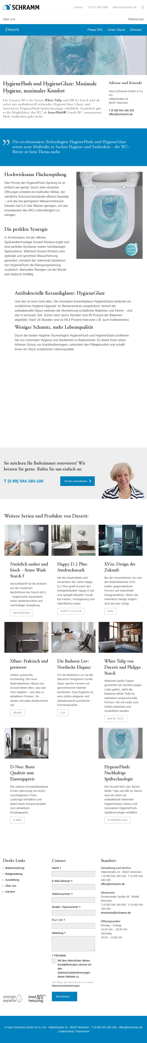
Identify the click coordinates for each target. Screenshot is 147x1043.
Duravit (12, 30)
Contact (78, 7)
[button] (142, 7)
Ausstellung (12, 879)
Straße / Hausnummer (66, 907)
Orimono (136, 29)
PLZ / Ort (58, 920)
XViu (110, 611)
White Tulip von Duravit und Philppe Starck (122, 667)
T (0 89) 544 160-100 (121, 110)
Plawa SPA (95, 29)
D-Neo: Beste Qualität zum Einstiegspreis (22, 773)
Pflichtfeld (59, 956)
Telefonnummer (62, 894)
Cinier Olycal (116, 29)
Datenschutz (66, 1031)
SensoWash (21, 613)
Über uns (9, 19)
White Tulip (53, 100)
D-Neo (17, 820)
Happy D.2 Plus (71, 611)
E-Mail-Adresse (62, 881)
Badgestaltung (14, 873)
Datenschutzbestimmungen (66, 985)
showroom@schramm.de (116, 912)
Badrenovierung (14, 867)
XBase (17, 712)
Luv (62, 712)
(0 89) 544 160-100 (25, 481)
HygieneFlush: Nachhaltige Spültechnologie (118, 773)
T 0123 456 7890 (98, 7)
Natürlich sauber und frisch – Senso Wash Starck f (29, 570)
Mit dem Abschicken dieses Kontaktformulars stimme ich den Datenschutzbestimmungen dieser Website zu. (74, 968)
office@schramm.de (124, 7)
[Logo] (21, 7)
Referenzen (136, 19)
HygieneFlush (117, 820)
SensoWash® (57, 112)
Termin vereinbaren (75, 481)
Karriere (10, 891)
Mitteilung (59, 933)
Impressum (82, 1031)
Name (56, 868)
